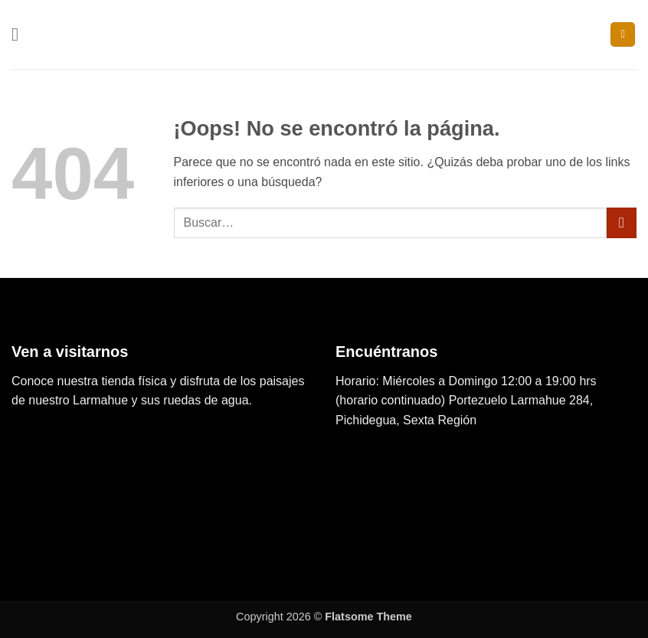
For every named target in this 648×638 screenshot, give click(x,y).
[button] (20, 34)
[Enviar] (622, 222)
